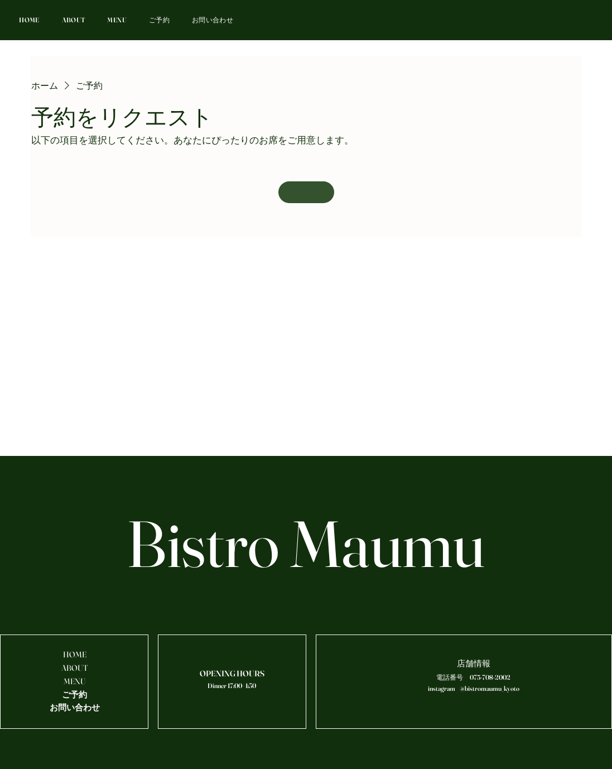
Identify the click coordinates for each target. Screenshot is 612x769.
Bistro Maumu (306, 543)
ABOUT (74, 668)
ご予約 (74, 695)
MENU (75, 681)
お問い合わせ (75, 708)
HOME (74, 655)
